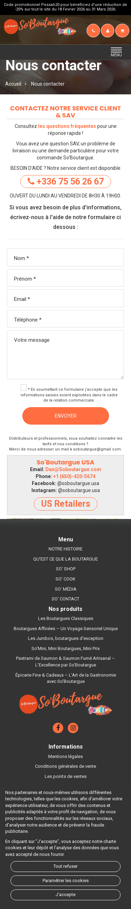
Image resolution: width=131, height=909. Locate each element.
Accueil (13, 84)
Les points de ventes (66, 776)
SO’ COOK (65, 579)
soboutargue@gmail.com (97, 449)
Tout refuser (65, 866)
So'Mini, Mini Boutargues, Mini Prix (65, 648)
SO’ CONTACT (65, 598)
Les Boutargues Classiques (65, 618)
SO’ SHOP (65, 568)
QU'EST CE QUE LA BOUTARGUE (65, 559)
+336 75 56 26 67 (66, 181)
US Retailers (65, 504)
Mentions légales (65, 756)
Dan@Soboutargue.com (73, 469)
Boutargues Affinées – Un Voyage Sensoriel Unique (66, 628)
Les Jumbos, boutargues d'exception (65, 638)
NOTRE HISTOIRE (65, 548)
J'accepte (65, 894)
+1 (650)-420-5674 (74, 476)
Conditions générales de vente (65, 766)
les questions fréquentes (67, 126)
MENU (118, 52)
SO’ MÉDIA (66, 589)
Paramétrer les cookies (66, 880)
